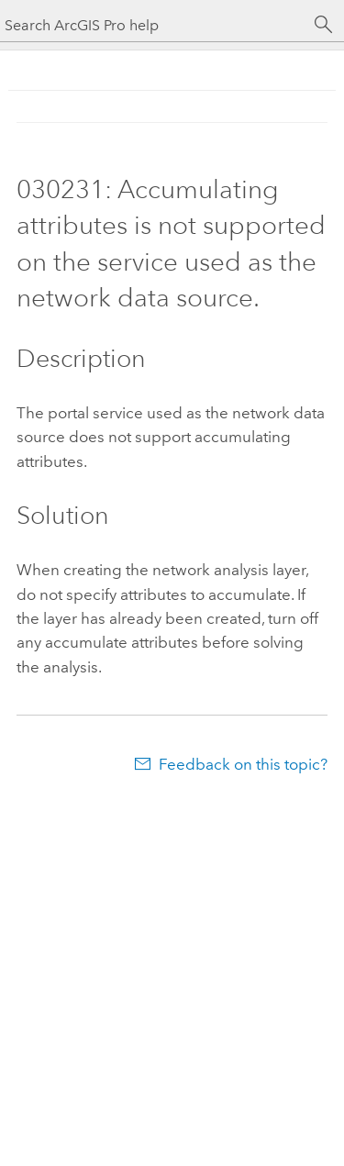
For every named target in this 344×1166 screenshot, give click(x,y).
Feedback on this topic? (243, 764)
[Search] (324, 25)
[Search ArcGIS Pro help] (153, 25)
